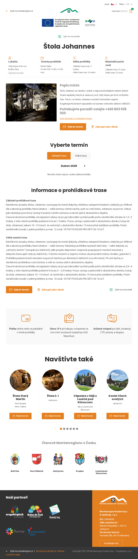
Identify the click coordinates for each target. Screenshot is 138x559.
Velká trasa (81, 161)
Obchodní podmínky (45, 551)
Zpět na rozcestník (69, 36)
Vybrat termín (73, 132)
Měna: (124, 4)
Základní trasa (58, 161)
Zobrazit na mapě (16, 75)
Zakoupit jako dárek (105, 132)
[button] (61, 438)
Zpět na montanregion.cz (20, 11)
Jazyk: (109, 4)
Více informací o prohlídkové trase (76, 124)
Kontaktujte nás (111, 543)
